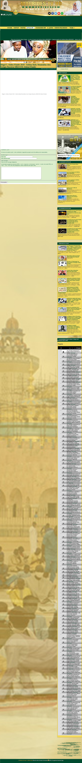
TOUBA (67, 742)
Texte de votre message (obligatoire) (9, 162)
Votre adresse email (5, 158)
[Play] (61, 348)
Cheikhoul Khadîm (73, 754)
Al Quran (50, 27)
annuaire (74, 744)
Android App (60, 760)
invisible (66, 747)
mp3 (68, 751)
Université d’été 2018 (68, 756)
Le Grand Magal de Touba (67, 745)
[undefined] (63, 352)
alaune (67, 743)
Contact (16, 27)
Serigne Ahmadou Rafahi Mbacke (76, 750)
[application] (69, 347)
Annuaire (45, 760)
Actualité (30, 27)
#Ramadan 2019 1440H (72, 745)
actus (60, 747)
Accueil (9, 27)
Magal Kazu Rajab (62, 747)
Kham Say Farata (69, 749)
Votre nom (3, 156)
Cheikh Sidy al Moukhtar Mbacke (74, 742)
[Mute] (77, 348)
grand (71, 742)
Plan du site (36, 760)
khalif (62, 751)
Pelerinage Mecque (62, 746)
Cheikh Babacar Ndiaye (64, 745)
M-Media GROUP (64, 69)
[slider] (79, 348)
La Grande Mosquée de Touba (70, 744)
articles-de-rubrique (64, 744)
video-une (73, 748)
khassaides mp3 (41, 27)
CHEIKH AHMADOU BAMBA (61, 749)
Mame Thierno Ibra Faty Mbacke (63, 752)
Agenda (61, 752)
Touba (72, 27)
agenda (55, 760)
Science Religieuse (61, 27)
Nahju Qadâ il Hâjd (70, 752)
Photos (22, 27)
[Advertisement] (28, 81)
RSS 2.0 (50, 760)
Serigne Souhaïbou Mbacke (69, 746)
